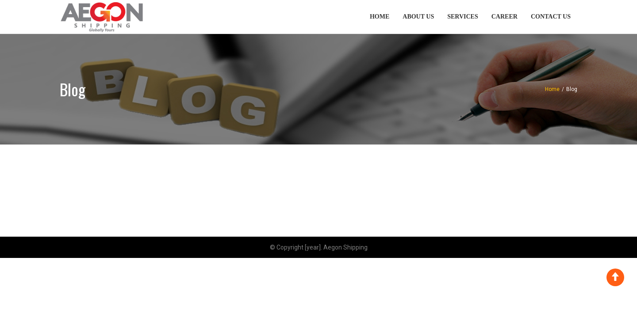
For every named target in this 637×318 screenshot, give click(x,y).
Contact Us (551, 16)
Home (379, 16)
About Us (418, 16)
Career (504, 16)
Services (462, 16)
